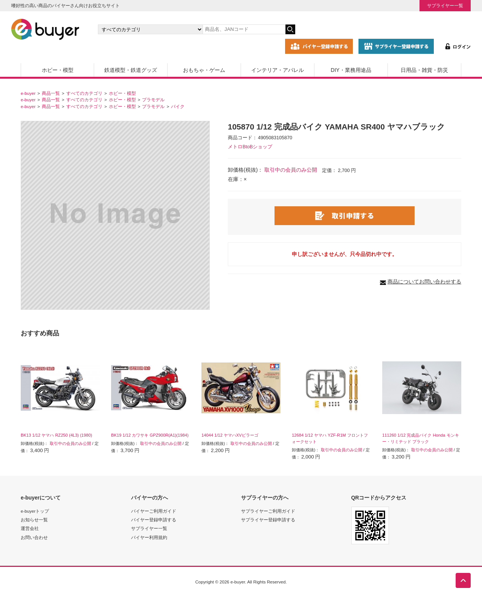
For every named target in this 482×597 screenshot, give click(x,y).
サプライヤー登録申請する (268, 519)
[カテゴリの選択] (150, 29)
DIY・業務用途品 (351, 70)
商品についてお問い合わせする (424, 282)
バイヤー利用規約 (149, 537)
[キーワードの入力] (244, 29)
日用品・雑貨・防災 (424, 70)
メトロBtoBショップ (250, 146)
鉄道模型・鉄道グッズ (130, 70)
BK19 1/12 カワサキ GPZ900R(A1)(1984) (150, 435)
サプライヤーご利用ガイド (268, 511)
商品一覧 (51, 93)
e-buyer (28, 93)
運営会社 (30, 528)
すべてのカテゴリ (84, 93)
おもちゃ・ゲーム (204, 70)
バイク (178, 106)
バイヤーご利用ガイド (153, 511)
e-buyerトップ (35, 511)
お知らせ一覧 (34, 519)
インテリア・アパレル (277, 70)
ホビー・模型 (57, 70)
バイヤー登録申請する (153, 519)
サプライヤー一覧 (445, 5)
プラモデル (153, 99)
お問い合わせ (34, 537)
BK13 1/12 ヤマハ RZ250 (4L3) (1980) (56, 435)
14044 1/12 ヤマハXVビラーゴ (229, 435)
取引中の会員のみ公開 (290, 170)
